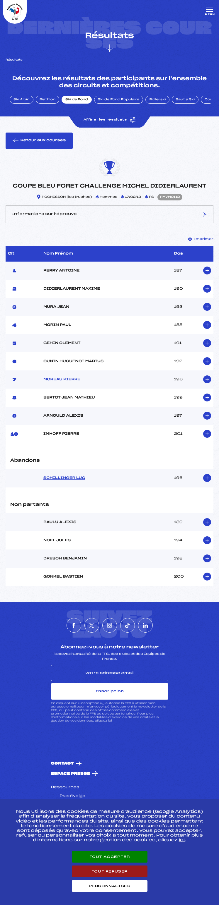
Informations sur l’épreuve (110, 214)
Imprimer (200, 239)
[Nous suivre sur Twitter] (91, 625)
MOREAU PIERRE (61, 379)
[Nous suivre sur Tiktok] (127, 625)
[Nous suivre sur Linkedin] (145, 625)
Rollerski (157, 99)
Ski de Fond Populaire (119, 99)
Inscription (110, 691)
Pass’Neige (73, 796)
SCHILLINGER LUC (64, 478)
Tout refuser (109, 871)
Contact (62, 763)
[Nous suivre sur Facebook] (74, 625)
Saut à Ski (185, 99)
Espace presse (70, 774)
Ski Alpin (21, 99)
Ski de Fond (76, 99)
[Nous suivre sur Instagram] (109, 625)
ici (110, 720)
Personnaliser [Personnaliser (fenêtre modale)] (109, 886)
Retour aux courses (39, 141)
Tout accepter (109, 856)
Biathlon (47, 99)
